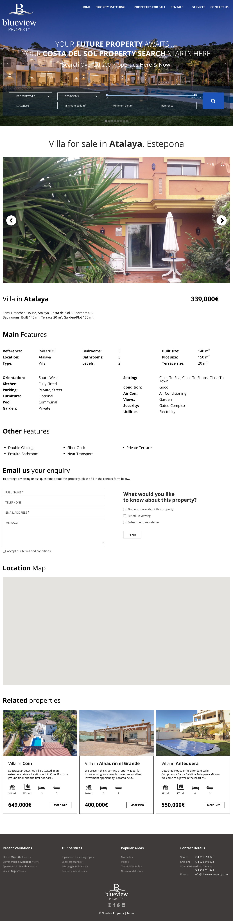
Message (12, 523)
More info (60, 805)
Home (86, 7)
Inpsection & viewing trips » (78, 857)
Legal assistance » (72, 862)
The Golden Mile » (131, 866)
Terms (130, 913)
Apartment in (20, 866)
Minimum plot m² (123, 105)
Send (132, 535)
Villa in (20, 763)
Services (198, 7)
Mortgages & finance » (75, 866)
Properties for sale (150, 7)
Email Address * (17, 512)
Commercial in (21, 862)
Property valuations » (74, 871)
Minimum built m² (75, 105)
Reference (167, 105)
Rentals (177, 7)
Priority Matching (110, 7)
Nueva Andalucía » (132, 871)
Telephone (13, 502)
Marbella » (127, 857)
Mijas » (125, 862)
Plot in (17, 857)
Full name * (14, 492)
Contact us (219, 7)
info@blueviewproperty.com (211, 874)
